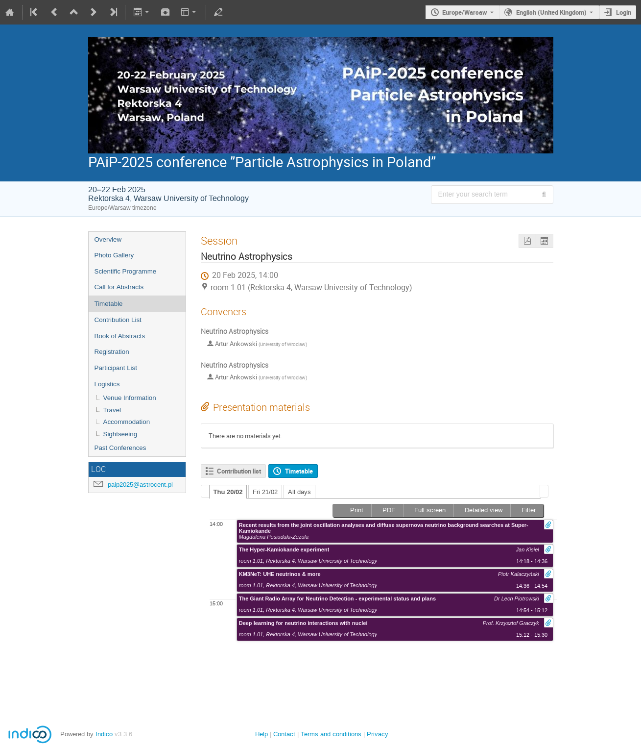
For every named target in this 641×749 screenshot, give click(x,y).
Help (261, 734)
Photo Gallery (114, 255)
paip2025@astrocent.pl (140, 484)
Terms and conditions (331, 734)
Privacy (377, 734)
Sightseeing (120, 434)
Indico (104, 734)
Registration (112, 351)
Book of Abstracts (120, 336)
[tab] (228, 492)
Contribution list (239, 471)
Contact (284, 734)
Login (623, 12)
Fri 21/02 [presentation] (265, 492)
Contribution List (118, 320)
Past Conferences (120, 447)
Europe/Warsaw (464, 12)
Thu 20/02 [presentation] (228, 492)
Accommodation (126, 421)
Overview (108, 239)
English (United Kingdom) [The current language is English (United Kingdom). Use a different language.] (551, 12)
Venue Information (129, 397)
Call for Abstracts (119, 287)
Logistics (107, 384)
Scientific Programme (126, 271)
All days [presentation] (299, 492)
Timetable (109, 303)
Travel (112, 410)
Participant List (116, 368)
